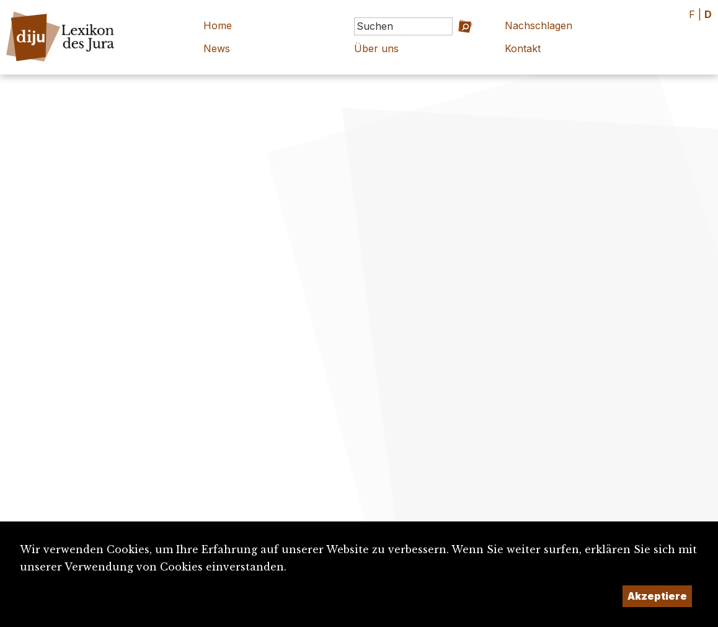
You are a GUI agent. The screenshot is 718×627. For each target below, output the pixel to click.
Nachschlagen (538, 25)
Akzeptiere (657, 596)
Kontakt (523, 48)
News (216, 48)
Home (217, 25)
